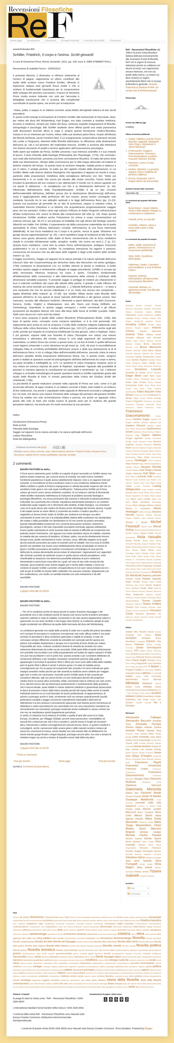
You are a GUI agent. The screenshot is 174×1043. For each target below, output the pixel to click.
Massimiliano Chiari (148, 825)
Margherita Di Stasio (140, 496)
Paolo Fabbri (155, 553)
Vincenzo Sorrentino (145, 614)
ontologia (37, 966)
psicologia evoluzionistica (105, 970)
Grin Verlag (130, 667)
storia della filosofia (123, 980)
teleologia (103, 984)
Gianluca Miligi (132, 435)
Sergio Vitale (146, 588)
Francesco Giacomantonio (138, 413)
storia (88, 980)
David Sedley (137, 366)
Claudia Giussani (146, 743)
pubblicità (119, 970)
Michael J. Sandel (136, 522)
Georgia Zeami (141, 778)
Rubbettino (130, 699)
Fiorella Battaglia (154, 398)
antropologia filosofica (21, 920)
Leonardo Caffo (145, 476)
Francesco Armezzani (143, 765)
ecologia (113, 930)
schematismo (54, 976)
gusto (90, 953)
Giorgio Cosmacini (153, 438)
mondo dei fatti (142, 960)
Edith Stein (148, 376)
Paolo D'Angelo (142, 553)
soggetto (46, 980)
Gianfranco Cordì (151, 782)
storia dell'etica (99, 980)
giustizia (17, 953)
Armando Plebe (132, 734)
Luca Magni (150, 483)
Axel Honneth (154, 338)
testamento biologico (66, 987)
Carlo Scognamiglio (142, 740)
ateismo (100, 920)
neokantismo (85, 963)
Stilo (159, 700)
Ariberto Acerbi (153, 334)
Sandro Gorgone (153, 585)
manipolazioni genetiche (151, 957)
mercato (71, 960)
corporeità (128, 924)
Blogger (148, 1028)
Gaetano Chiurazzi (135, 425)
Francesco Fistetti (134, 407)
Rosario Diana (148, 582)
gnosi (38, 954)
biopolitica (156, 920)
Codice (149, 644)
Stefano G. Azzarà (133, 598)
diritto (60, 930)
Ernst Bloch (150, 385)
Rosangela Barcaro (152, 851)
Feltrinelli (140, 657)
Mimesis (132, 683)
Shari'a (72, 917)
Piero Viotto (141, 569)
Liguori (138, 676)
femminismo (107, 938)
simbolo (146, 976)
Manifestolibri (132, 679)
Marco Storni (143, 815)
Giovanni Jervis (145, 442)
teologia (118, 983)
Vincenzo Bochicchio (140, 611)
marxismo (18, 960)
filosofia (138, 938)
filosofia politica (148, 945)
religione (61, 973)
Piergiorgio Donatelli (152, 566)
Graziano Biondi (138, 454)
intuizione (30, 957)
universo (119, 987)
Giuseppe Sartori (147, 451)
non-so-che (27, 967)
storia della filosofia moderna (41, 984)
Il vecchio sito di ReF (94, 40)
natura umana (26, 963)
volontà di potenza (146, 987)
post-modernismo (28, 970)
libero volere (90, 957)
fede (98, 938)
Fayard (128, 657)
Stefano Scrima (141, 872)
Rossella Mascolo (133, 854)
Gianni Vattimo (151, 435)
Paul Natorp (130, 563)
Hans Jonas (143, 457)
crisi (42, 927)
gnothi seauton (48, 954)
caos (15, 924)
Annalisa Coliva (136, 324)
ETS (136, 650)
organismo (73, 967)
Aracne (150, 632)
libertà (99, 956)
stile (82, 980)
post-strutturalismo (43, 970)
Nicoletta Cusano (141, 544)
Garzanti (151, 660)
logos (139, 957)
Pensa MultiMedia (149, 690)
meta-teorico (80, 960)
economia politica (134, 930)
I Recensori (50, 40)
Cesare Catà (132, 743)
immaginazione (118, 954)
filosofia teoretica (41, 950)
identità (107, 953)
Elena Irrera (156, 379)
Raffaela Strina (145, 845)
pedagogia (110, 967)
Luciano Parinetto (142, 486)
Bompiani (146, 638)
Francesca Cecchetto (152, 401)
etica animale (150, 934)
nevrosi (158, 963)
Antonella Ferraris (148, 724)
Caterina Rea (148, 354)
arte (74, 920)
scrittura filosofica (105, 976)
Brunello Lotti (132, 347)
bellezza (128, 920)
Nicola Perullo (133, 540)
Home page (16, 40)
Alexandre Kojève (143, 312)
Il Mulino (154, 666)
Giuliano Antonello (153, 448)
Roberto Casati (133, 579)
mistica (101, 960)
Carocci (150, 641)
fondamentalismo (122, 950)
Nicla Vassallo (149, 537)
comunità (80, 924)
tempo (111, 983)
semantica (118, 976)
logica (118, 956)
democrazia (106, 926)
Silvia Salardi (144, 867)
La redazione (33, 40)
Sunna (78, 917)
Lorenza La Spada (146, 806)
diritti (44, 930)
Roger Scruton (133, 582)
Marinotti (157, 679)
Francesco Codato (137, 768)
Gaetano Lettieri (154, 426)
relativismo (52, 973)
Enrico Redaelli (154, 382)
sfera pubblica (135, 976)
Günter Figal (150, 454)
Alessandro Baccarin (138, 720)
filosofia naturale (129, 946)
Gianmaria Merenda (143, 789)
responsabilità (78, 973)
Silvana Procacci (138, 591)
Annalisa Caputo (153, 321)
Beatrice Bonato (133, 344)
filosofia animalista (153, 938)
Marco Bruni (138, 493)
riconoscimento (127, 973)
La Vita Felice (148, 670)
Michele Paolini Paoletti (143, 835)
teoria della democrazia (146, 984)
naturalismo (37, 963)
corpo (47, 451)
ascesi (79, 920)
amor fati (112, 917)
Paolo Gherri (131, 556)
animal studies (129, 917)
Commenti (134, 894)
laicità (38, 956)
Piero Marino (131, 569)
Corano (16, 917)
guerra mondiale (80, 954)
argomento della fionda (63, 920)
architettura (48, 920)
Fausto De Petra (140, 395)
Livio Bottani (151, 480)
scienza (65, 976)
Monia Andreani (133, 842)
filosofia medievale (94, 946)
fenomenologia (122, 938)
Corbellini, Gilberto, (142, 228)
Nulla (67, 917)
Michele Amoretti (141, 530)
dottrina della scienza (100, 930)
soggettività (36, 980)
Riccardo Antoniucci (150, 848)
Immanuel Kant (52, 917)
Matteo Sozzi (136, 828)
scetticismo (43, 976)
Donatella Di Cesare (135, 373)
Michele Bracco (155, 530)
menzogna (63, 960)
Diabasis (129, 651)
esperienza (92, 934)
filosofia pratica (20, 950)
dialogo (149, 927)
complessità (49, 924)
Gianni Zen (132, 793)
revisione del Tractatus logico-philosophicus (103, 973)
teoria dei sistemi (129, 984)
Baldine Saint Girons (135, 341)
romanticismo (32, 976)
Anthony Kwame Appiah (137, 328)
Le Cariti (154, 673)
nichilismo (17, 966)
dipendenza (37, 930)
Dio (21, 917)
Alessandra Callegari (143, 717)
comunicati (60, 924)
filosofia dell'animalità (85, 942)
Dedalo (139, 647)
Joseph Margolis (132, 470)
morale (152, 960)
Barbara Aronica (154, 341)
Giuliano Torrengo (133, 451)
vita (137, 987)
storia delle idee (60, 983)
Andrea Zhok (155, 318)
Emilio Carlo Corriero (136, 382)
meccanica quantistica (33, 960)
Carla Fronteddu (140, 737)
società (16, 980)
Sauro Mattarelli (132, 588)
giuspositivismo (155, 950)
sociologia (26, 980)
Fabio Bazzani (145, 391)
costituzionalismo (20, 927)
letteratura (54, 957)
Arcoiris (158, 632)
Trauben (139, 703)
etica (140, 934)
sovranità (55, 980)
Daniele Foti (138, 749)
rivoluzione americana (143, 973)
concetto (88, 924)
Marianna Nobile (146, 822)
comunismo (70, 924)
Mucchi (158, 683)
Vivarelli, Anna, (142, 219)
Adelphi (129, 632)
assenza (85, 920)
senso (126, 976)
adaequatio (86, 917)
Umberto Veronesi (147, 607)
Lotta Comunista (152, 676)
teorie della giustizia (49, 987)
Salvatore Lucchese (152, 854)
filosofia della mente (128, 941)
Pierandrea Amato (134, 566)
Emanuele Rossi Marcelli (143, 759)
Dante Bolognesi (133, 363)
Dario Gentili (148, 363)
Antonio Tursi (134, 334)
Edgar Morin (134, 375)
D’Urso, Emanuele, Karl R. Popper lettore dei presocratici (144, 179)
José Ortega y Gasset (150, 470)
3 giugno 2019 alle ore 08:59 (34, 591)
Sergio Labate (146, 864)
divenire (80, 930)
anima (33, 451)
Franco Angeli (139, 660)
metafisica (91, 959)
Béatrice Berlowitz (133, 350)
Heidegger (141, 460)
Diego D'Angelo (142, 755)
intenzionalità (19, 956)
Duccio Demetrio (154, 373)
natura (16, 963)
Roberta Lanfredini (151, 575)
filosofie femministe (86, 950)
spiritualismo (75, 980)
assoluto (93, 920)
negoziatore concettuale (68, 963)
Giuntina (157, 663)
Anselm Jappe (154, 325)
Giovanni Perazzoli (143, 445)
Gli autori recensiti (70, 40)
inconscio (137, 954)
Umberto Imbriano (147, 876)
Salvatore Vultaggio (153, 858)
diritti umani (52, 930)
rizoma (23, 976)
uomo (125, 987)
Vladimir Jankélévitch (134, 620)
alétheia (105, 917)
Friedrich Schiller (83, 451)
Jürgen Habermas (134, 473)
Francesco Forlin (153, 407)
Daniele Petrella (153, 749)
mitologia (113, 960)
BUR (139, 635)
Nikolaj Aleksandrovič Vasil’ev (144, 547)
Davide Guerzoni (146, 753)
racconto (137, 970)
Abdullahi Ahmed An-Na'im (139, 306)
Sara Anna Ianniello (139, 860)
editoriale (145, 930)
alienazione (96, 917)
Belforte (148, 635)
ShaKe (153, 700)
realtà (45, 973)
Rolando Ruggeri (134, 851)
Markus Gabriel (154, 505)
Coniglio (158, 644)
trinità (103, 987)
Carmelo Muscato (133, 354)
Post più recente (22, 761)
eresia (60, 934)
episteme (25, 934)
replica (69, 973)
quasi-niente (128, 970)
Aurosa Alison (147, 734)
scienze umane (90, 976)
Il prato (137, 669)
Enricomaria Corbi (134, 385)
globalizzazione (29, 954)
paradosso (82, 967)
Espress (141, 654)
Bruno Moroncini (150, 347)
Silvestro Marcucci (153, 591)
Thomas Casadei (151, 600)
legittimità (45, 957)
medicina (48, 960)
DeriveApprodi (154, 647)
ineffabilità (147, 954)
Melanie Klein (140, 518)
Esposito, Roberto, (144, 279)
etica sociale (58, 938)
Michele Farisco (132, 533)
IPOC (145, 667)
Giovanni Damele (133, 796)
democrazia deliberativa (122, 927)
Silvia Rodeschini (134, 594)
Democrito (148, 366)
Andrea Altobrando (145, 315)
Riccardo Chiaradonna (142, 572)
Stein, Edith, (141, 257)
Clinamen (139, 644)
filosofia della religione (35, 946)
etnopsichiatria (70, 938)
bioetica (145, 920)
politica (157, 966)
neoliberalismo (97, 963)
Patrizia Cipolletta (153, 560)
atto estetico (114, 920)
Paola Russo (147, 550)
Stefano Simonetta (148, 598)
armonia (40, 451)
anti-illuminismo (141, 917)
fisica (112, 950)
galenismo (134, 950)
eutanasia (81, 938)
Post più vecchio (107, 761)
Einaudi (134, 654)
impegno (128, 954)
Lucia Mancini (143, 809)
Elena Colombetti (141, 379)
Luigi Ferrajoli (148, 490)
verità (131, 986)
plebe (126, 967)
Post (131, 888)
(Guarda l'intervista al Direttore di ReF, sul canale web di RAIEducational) (142, 87)
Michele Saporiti (134, 838)
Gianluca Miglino (154, 432)
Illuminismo (19, 455)
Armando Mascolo (135, 338)
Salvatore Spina (135, 857)
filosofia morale (112, 945)
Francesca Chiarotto (135, 404)
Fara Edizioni (155, 654)
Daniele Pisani (155, 360)
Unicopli (148, 703)
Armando (130, 635)
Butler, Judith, (142, 248)
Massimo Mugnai (144, 515)
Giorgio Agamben (134, 438)
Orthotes (147, 686)
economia (121, 930)
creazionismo (34, 927)
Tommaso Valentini (133, 604)
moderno (132, 960)
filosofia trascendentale (66, 950)
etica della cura (29, 938)
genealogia (143, 950)
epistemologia (38, 933)
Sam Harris (139, 585)
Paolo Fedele (148, 842)
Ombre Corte (133, 687)
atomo (106, 920)
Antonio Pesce (135, 730)
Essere (26, 917)
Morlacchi (147, 683)
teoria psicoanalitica (33, 987)
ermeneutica (69, 934)
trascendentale (94, 987)
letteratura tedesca (66, 957)
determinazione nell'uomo (62, 451)
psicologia (89, 969)
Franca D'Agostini (134, 401)
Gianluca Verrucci (143, 785)
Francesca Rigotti (148, 762)
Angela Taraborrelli (134, 321)
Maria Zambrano (141, 502)
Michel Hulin (146, 527)
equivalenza (52, 934)
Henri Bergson (155, 460)
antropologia (155, 917)
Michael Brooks (154, 518)
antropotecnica (37, 920)
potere (68, 969)
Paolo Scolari (143, 556)
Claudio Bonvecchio (144, 357)
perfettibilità (52, 455)
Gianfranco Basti (140, 432)
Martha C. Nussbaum (138, 508)
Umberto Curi (132, 607)
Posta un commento (27, 754)
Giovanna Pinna (99, 451)
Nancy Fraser (147, 533)
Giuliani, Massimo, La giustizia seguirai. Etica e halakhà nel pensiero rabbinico (144, 172)
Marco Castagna (145, 812)
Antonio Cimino (152, 727)
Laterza (145, 673)
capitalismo (31, 924)
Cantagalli (141, 641)
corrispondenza (141, 924)
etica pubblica (44, 938)
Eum (147, 654)
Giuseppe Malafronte (140, 799)
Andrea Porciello (142, 318)
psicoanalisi (78, 970)
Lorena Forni (138, 483)
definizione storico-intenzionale (86, 927)
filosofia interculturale (77, 946)
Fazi (133, 657)
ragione (145, 969)
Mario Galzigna (139, 505)
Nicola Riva (148, 541)
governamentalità (64, 953)
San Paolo (142, 699)
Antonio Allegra (134, 727)
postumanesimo (57, 970)
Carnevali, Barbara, (144, 290)
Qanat (148, 693)
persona (119, 966)
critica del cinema (65, 927)
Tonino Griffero (152, 603)
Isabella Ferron (32, 455)
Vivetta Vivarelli (154, 617)
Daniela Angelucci (139, 360)
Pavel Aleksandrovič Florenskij (148, 563)
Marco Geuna (149, 493)
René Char (151, 569)
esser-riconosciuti (105, 934)
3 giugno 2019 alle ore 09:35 (34, 748)
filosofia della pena (146, 942)
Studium (129, 702)
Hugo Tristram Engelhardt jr (150, 464)
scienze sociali (76, 976)
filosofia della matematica (105, 942)
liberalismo (80, 957)
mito (106, 960)
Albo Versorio (140, 632)
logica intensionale (128, 957)
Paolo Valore (155, 556)
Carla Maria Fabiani (151, 350)
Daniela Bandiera (142, 746)
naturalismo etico (51, 963)
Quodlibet (156, 693)
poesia (149, 966)
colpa (40, 924)
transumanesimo (81, 987)
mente (43, 455)
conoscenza (110, 924)
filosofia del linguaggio (64, 941)
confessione (98, 924)
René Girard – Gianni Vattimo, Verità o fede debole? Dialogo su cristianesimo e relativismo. (145, 211)
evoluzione (90, 938)
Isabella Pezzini (132, 467)
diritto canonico (70, 930)
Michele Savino (152, 838)
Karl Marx (149, 473)
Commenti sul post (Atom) (36, 766)
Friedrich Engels (140, 419)
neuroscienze (147, 963)
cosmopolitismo (155, 924)
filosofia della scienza (57, 945)
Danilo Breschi (132, 753)
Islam (62, 917)
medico (55, 960)
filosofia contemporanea (23, 942)
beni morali (136, 920)
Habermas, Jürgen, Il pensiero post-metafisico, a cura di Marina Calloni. (145, 267)
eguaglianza (155, 930)
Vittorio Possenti (140, 617)
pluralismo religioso (137, 967)
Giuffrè (150, 663)
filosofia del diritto (44, 941)
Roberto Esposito (151, 578)
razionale (62, 455)
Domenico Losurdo (148, 369)
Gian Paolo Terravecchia (136, 429)
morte (158, 960)
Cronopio (129, 648)
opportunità (63, 967)
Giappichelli (141, 663)
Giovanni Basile (151, 792)
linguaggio (109, 956)
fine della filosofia (102, 950)
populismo (17, 970)
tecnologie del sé (81, 984)
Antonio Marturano (150, 331)
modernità (123, 960)
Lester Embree (139, 480)
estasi (114, 934)
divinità (88, 930)
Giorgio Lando (132, 442)
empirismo (17, 934)
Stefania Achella (153, 595)
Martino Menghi (145, 512)
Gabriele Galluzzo (140, 422)
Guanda (139, 667)
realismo (22, 973)
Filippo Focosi (139, 398)
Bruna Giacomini (152, 344)
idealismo (98, 954)
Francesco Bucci (153, 404)
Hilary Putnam (132, 464)
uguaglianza (110, 987)
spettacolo (65, 980)
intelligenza (156, 954)
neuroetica (135, 963)
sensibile (72, 455)
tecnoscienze (93, 984)
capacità (21, 924)
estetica (124, 934)
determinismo (139, 927)
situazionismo (155, 976)
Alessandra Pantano (142, 309)
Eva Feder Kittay (143, 389)
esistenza (81, 934)
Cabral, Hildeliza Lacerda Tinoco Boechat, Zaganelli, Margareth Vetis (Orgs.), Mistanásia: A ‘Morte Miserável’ (145, 143)
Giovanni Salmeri (139, 448)
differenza (27, 930)
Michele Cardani (150, 832)
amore (26, 451)
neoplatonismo (110, 963)
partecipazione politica (96, 967)
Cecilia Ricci (156, 740)
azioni (121, 920)
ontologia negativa (50, 967)
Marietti (146, 679)
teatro (70, 984)
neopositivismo (123, 963)
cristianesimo (51, 927)
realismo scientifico (34, 973)
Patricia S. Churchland (135, 560)
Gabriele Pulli (155, 422)
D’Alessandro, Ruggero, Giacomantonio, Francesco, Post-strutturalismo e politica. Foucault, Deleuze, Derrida (143, 154)
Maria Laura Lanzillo (140, 499)
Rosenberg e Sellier (152, 696)
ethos (133, 934)
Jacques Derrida (150, 466)
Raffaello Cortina (134, 696)
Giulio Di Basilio (151, 796)
